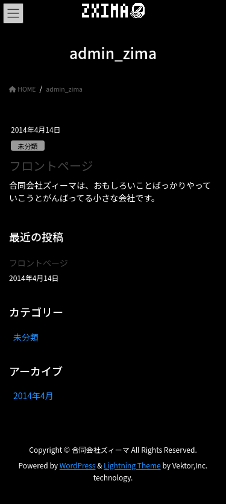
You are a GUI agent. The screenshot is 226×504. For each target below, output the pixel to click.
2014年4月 (33, 395)
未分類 (27, 146)
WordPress (78, 465)
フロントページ (51, 165)
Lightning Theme (132, 465)
